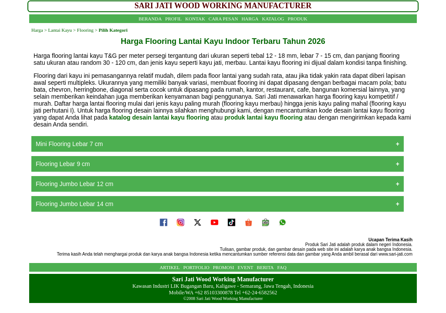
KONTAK (195, 18)
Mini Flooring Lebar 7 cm (69, 143)
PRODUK (297, 18)
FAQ (281, 267)
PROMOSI (223, 267)
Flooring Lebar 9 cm (63, 163)
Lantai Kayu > (62, 30)
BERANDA (150, 18)
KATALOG (273, 18)
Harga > (39, 30)
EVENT (245, 267)
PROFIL (173, 18)
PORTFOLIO (196, 267)
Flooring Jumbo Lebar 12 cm (74, 183)
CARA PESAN (223, 18)
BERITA (265, 267)
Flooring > (87, 30)
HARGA (249, 18)
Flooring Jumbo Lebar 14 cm (74, 203)
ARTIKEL (169, 267)
